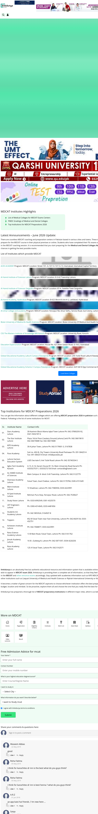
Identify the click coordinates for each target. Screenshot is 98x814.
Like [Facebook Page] (14, 784)
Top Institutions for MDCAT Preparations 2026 (27, 131)
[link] (25, 3)
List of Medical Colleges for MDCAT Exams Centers (29, 125)
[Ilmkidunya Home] (7, 5)
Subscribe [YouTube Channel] (41, 784)
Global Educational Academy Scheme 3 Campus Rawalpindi (26, 274)
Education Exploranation (11, 251)
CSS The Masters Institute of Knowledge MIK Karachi (23, 240)
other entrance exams (26, 482)
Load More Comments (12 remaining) (68, 741)
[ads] (15, 299)
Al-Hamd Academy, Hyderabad (14, 207)
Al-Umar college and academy (13, 218)
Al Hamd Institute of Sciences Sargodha (17, 195)
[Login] (8, 15)
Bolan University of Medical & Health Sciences (20, 229)
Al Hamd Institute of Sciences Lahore (16, 184)
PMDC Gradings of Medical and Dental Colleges (28, 128)
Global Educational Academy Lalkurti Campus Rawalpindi (25, 263)
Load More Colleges (68, 280)
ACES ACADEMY (7, 173)
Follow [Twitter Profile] (68, 784)
